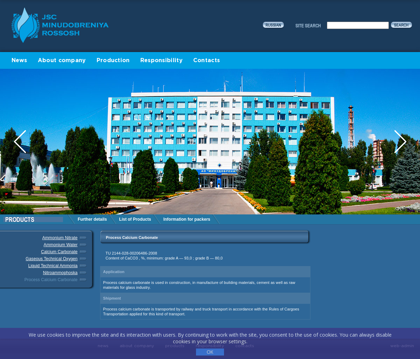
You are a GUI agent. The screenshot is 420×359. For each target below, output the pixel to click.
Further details (92, 219)
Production (113, 60)
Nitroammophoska (60, 272)
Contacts (206, 60)
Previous (20, 141)
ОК (209, 352)
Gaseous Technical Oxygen (51, 258)
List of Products (135, 219)
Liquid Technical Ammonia (53, 265)
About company (62, 60)
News (19, 60)
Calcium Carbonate (59, 251)
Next (400, 141)
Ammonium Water (61, 244)
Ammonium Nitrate (60, 237)
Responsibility (161, 60)
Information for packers (186, 219)
